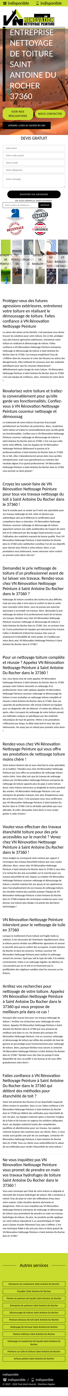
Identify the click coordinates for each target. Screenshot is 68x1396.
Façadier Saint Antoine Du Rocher (34, 1291)
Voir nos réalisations (18, 114)
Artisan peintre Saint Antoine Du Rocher (34, 1358)
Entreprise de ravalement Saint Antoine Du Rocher (34, 1284)
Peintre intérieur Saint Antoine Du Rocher (34, 1334)
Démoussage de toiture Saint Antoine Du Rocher (34, 1312)
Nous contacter (50, 113)
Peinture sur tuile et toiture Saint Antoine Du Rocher (34, 1351)
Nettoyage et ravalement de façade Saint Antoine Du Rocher (34, 1343)
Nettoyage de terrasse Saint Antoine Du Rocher (34, 1327)
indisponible (16, 3)
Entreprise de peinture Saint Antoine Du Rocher (34, 1305)
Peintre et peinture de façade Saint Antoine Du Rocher (34, 1298)
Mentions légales (46, 1384)
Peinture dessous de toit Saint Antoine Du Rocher (34, 1319)
